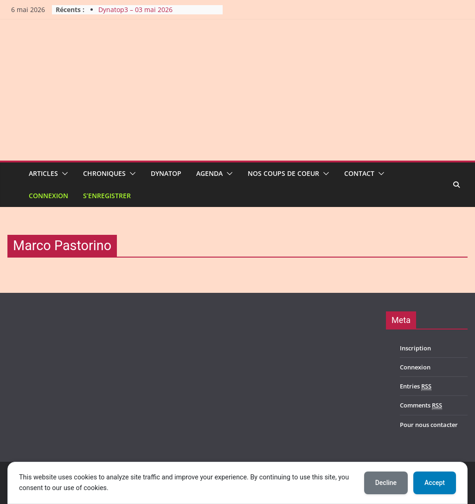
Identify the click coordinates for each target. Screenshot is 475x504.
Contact (359, 173)
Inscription (415, 348)
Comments (421, 405)
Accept (434, 482)
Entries (415, 386)
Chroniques (104, 173)
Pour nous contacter (429, 424)
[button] (63, 173)
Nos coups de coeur (283, 173)
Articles (43, 173)
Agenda (209, 173)
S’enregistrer (107, 195)
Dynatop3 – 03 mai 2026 (135, 9)
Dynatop (166, 173)
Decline (386, 482)
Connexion (48, 195)
